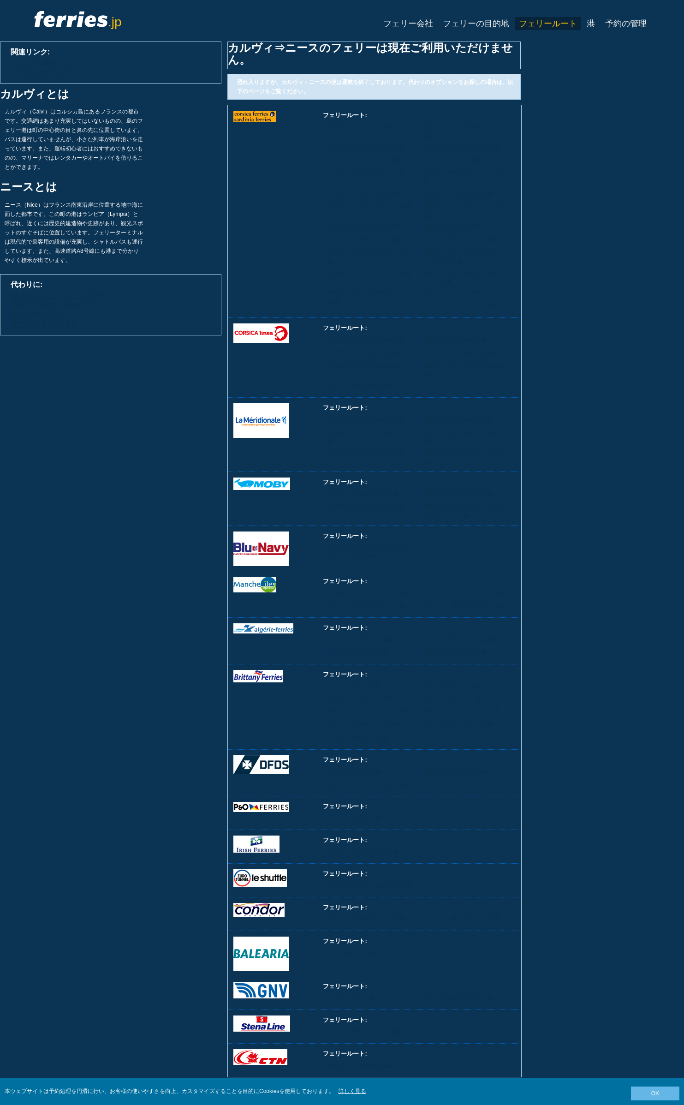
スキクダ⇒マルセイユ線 (455, 651)
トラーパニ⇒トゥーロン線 (458, 305)
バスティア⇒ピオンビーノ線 (366, 172)
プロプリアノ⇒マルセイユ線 (366, 451)
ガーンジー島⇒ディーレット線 (464, 592)
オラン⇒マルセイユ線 (357, 651)
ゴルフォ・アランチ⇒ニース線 (369, 205)
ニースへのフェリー (45, 72)
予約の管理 (626, 23)
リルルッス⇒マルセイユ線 (363, 364)
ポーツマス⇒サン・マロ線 (363, 724)
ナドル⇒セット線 (351, 952)
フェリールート (548, 23)
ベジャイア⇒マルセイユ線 (458, 351)
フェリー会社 (408, 23)
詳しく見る (352, 1091)
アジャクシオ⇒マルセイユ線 (366, 338)
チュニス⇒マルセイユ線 (360, 385)
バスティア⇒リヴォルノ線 (363, 159)
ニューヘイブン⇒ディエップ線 (369, 783)
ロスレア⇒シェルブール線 (458, 724)
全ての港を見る (38, 314)
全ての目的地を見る (45, 324)
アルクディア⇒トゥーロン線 (461, 146)
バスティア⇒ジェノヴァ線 (363, 493)
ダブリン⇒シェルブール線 (363, 851)
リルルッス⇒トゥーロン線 (458, 238)
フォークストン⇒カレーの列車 (369, 884)
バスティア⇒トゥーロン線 (458, 192)
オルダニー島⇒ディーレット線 (369, 592)
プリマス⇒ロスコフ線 (452, 685)
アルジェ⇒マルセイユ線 (455, 338)
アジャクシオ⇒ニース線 (360, 126)
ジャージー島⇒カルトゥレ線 (366, 605)
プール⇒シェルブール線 (360, 698)
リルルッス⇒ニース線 (452, 225)
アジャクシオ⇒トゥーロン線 (366, 146)
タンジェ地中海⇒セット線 (458, 997)
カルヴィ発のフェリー (49, 62)
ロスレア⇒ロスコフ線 (357, 737)
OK (655, 1093)
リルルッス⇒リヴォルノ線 (363, 225)
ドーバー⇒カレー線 (354, 770)
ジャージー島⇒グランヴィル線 (464, 605)
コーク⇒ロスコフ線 (354, 685)
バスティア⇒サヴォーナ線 (363, 192)
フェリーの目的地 (476, 23)
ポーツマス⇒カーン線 (452, 698)
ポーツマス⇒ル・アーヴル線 (461, 711)
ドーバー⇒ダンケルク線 (455, 770)
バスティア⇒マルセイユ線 (363, 351)
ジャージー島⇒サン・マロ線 (461, 918)
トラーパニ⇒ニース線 (452, 292)
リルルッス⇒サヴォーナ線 (363, 238)
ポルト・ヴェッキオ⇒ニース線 (369, 272)
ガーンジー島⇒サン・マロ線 (366, 918)
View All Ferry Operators (52, 305)
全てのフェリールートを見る (60, 295)
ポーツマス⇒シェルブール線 (366, 711)
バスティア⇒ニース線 (452, 159)
